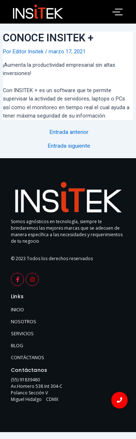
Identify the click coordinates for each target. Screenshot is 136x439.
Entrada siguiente (69, 146)
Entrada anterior (68, 132)
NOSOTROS (23, 321)
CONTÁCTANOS (27, 357)
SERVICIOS (22, 333)
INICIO (17, 309)
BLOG (17, 345)
